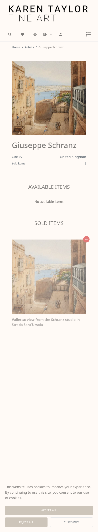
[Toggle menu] (88, 34)
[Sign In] (60, 34)
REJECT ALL (26, 522)
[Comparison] (35, 34)
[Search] (9, 34)
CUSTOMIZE (71, 522)
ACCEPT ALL (49, 510)
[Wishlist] (22, 34)
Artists (29, 47)
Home (16, 47)
